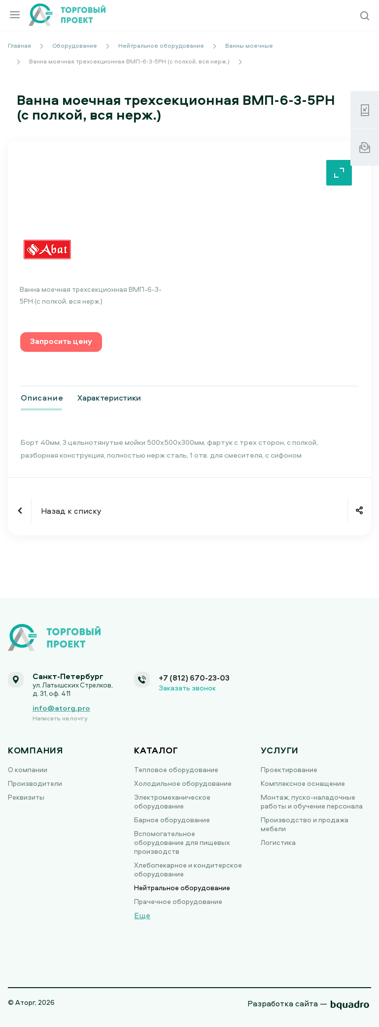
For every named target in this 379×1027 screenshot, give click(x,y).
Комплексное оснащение (303, 783)
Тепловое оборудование (176, 769)
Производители (35, 783)
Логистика (278, 842)
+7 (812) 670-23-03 (194, 677)
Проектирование (289, 769)
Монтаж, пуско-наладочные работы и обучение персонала (312, 801)
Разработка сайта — (287, 1003)
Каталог (156, 750)
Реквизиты (26, 797)
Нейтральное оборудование (182, 887)
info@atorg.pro (61, 708)
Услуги (280, 750)
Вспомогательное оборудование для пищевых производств (182, 842)
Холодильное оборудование (183, 783)
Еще (142, 915)
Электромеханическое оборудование (172, 801)
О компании (27, 769)
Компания (35, 750)
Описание (42, 397)
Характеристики (109, 397)
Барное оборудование (172, 819)
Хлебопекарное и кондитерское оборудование (188, 869)
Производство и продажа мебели (304, 824)
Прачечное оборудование (178, 901)
